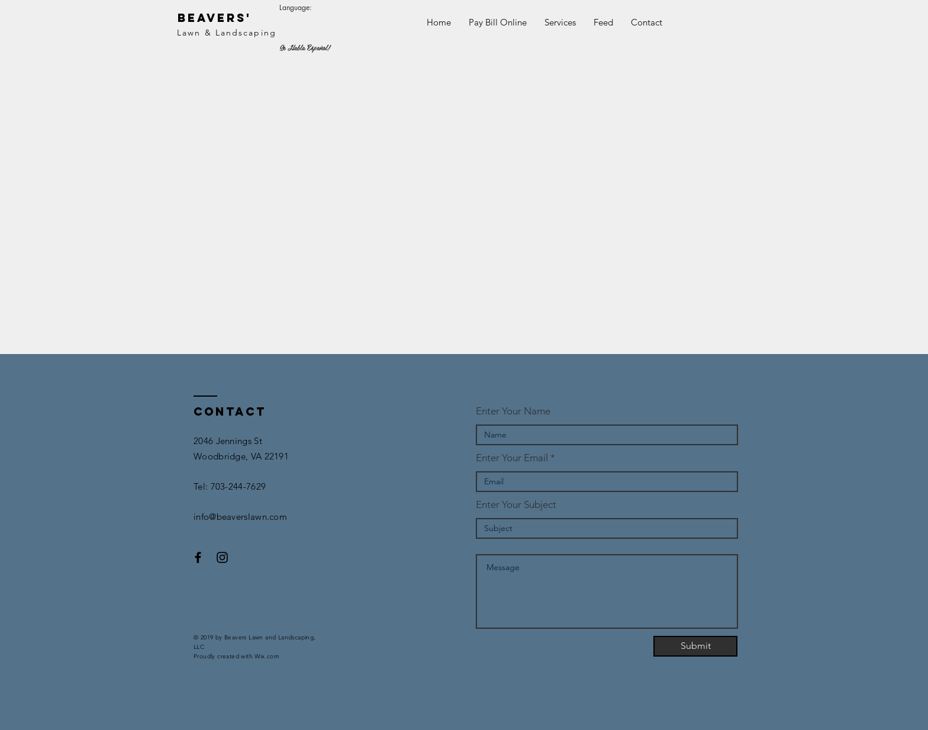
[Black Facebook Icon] (198, 557)
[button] (560, 22)
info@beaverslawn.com (240, 516)
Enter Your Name (513, 411)
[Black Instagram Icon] (222, 557)
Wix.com (266, 656)
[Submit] (695, 646)
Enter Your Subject (516, 505)
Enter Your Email (512, 458)
